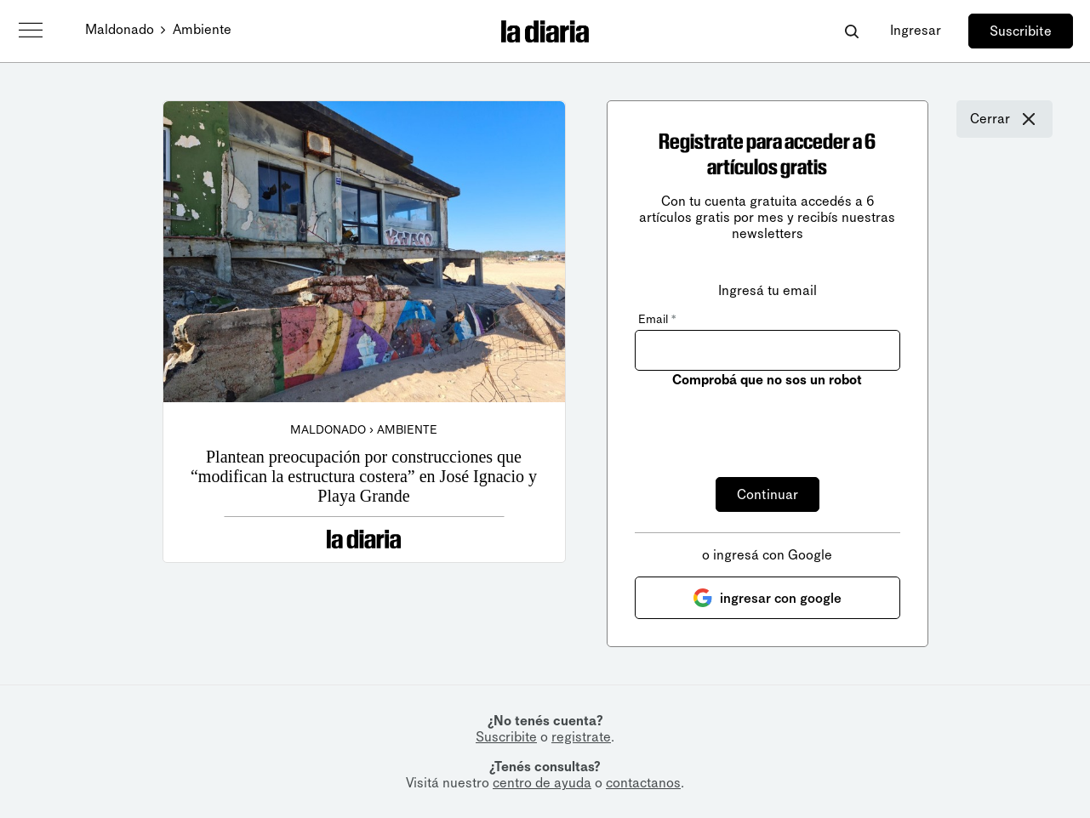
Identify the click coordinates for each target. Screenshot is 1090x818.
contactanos (643, 783)
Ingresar (915, 30)
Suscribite (1021, 31)
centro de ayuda (542, 783)
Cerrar (1004, 119)
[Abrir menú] (30, 30)
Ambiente (202, 29)
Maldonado (119, 29)
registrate (581, 737)
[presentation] (764, 422)
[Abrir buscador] (851, 31)
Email (657, 319)
